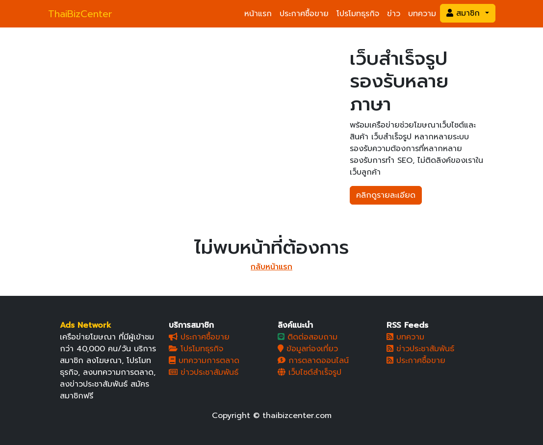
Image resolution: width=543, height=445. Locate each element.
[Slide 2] (198, 108)
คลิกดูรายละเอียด (385, 195)
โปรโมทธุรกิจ (357, 14)
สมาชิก (464, 13)
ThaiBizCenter (80, 13)
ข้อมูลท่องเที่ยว (308, 349)
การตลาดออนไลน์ (313, 360)
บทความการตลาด (204, 360)
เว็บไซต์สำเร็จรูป (309, 372)
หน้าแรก (258, 14)
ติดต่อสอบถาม (307, 337)
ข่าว (393, 14)
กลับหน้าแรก (271, 267)
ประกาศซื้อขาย (304, 14)
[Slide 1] (181, 108)
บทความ (422, 14)
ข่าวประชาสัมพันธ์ (203, 372)
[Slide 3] (216, 108)
